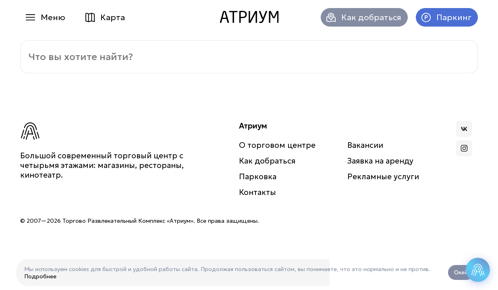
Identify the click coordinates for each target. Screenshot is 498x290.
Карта (112, 17)
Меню (53, 17)
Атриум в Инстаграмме (464, 148)
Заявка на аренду (380, 161)
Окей (461, 272)
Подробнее (40, 276)
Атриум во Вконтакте (464, 129)
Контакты (257, 192)
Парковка (257, 176)
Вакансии (365, 145)
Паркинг (453, 17)
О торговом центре (277, 145)
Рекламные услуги (383, 176)
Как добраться (371, 17)
